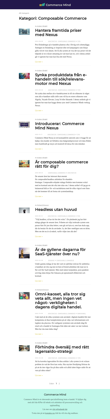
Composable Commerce (67, 41)
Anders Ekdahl (42, 26)
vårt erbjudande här (59, 409)
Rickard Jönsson (43, 205)
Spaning (51, 260)
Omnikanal (81, 313)
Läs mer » (39, 62)
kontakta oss (50, 413)
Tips (78, 41)
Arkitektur (52, 41)
